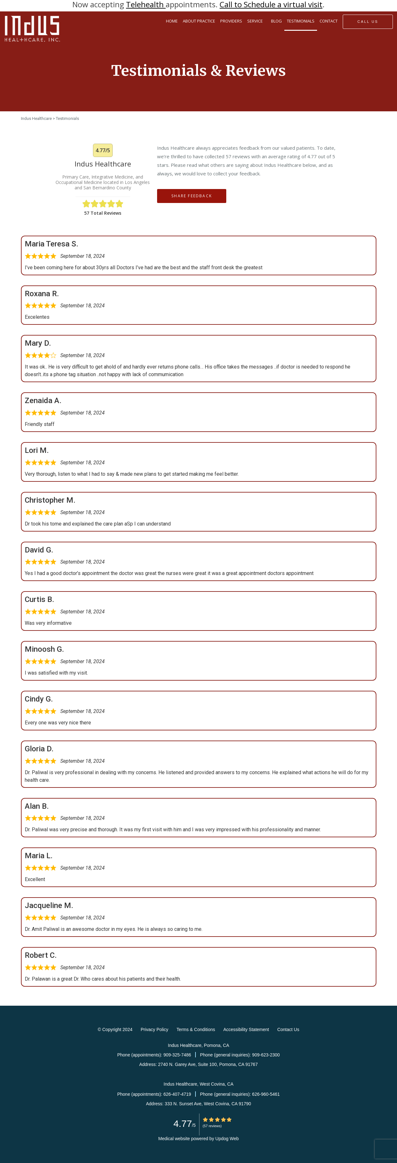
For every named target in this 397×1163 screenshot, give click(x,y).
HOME (172, 21)
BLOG (276, 21)
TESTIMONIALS (300, 21)
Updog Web (227, 1138)
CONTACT (329, 21)
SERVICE (256, 21)
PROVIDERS (231, 21)
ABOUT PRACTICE (199, 21)
